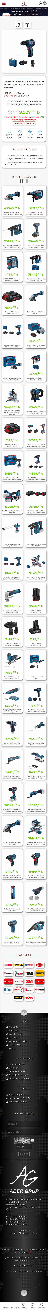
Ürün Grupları (14, 1035)
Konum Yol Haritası (17, 1104)
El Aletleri (12, 1070)
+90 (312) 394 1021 (16, 1223)
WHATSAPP (41, 1307)
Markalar (12, 1039)
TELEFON (32, 1307)
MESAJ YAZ (30, 123)
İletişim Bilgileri (16, 1097)
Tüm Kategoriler (16, 1066)
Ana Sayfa (12, 1028)
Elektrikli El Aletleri (17, 1077)
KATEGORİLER (15, 1307)
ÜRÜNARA (24, 1307)
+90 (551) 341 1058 (16, 1220)
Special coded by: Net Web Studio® (24, 1276)
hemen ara (18, 123)
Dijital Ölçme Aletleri (18, 1080)
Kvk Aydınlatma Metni (18, 1043)
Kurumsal (12, 1032)
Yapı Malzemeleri (16, 1073)
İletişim (11, 1050)
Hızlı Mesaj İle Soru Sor (19, 1100)
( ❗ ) (30, 1257)
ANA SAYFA (7, 1307)
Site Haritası (14, 1046)
